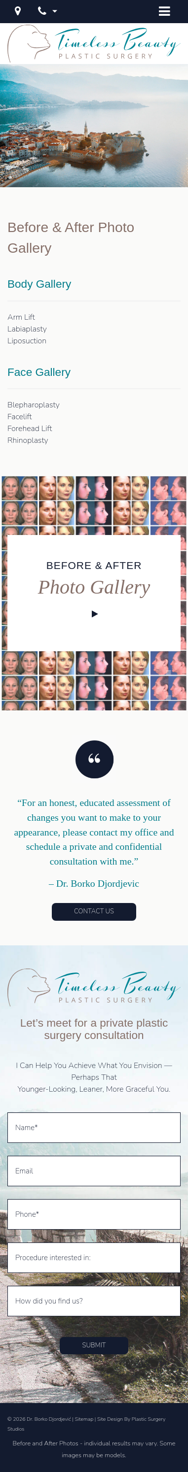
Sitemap (84, 1419)
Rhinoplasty (27, 440)
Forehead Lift (29, 428)
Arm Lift (21, 317)
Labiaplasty (27, 329)
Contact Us (94, 911)
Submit (94, 1345)
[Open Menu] (164, 11)
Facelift (19, 416)
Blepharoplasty (33, 405)
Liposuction (26, 340)
